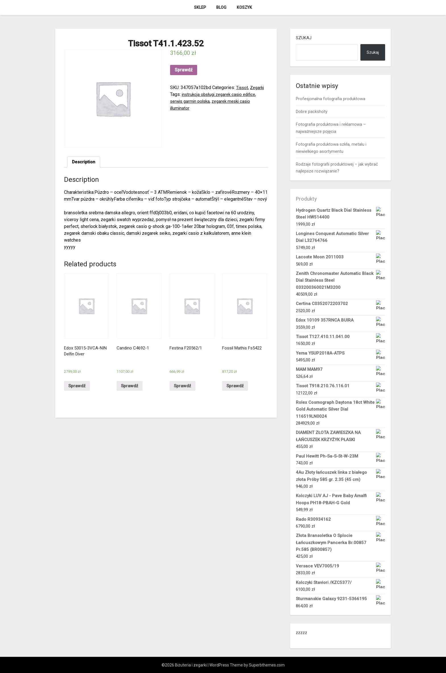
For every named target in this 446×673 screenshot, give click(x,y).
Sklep (200, 7)
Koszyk (244, 7)
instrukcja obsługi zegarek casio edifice (221, 94)
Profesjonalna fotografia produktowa (330, 98)
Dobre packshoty (311, 111)
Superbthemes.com (267, 665)
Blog (221, 7)
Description (84, 162)
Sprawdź (184, 70)
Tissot (242, 87)
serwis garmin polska (191, 101)
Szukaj (303, 37)
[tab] (84, 162)
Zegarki (258, 87)
